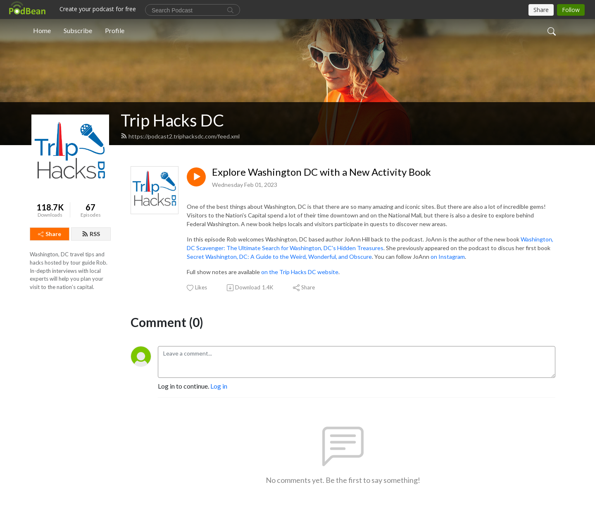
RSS (91, 233)
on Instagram (448, 256)
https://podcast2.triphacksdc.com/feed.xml (180, 136)
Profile (114, 30)
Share (49, 233)
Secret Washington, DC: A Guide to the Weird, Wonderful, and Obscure (279, 256)
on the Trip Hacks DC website (299, 271)
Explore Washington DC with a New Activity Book (321, 172)
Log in (218, 386)
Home (42, 30)
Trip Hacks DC (172, 120)
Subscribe (78, 30)
